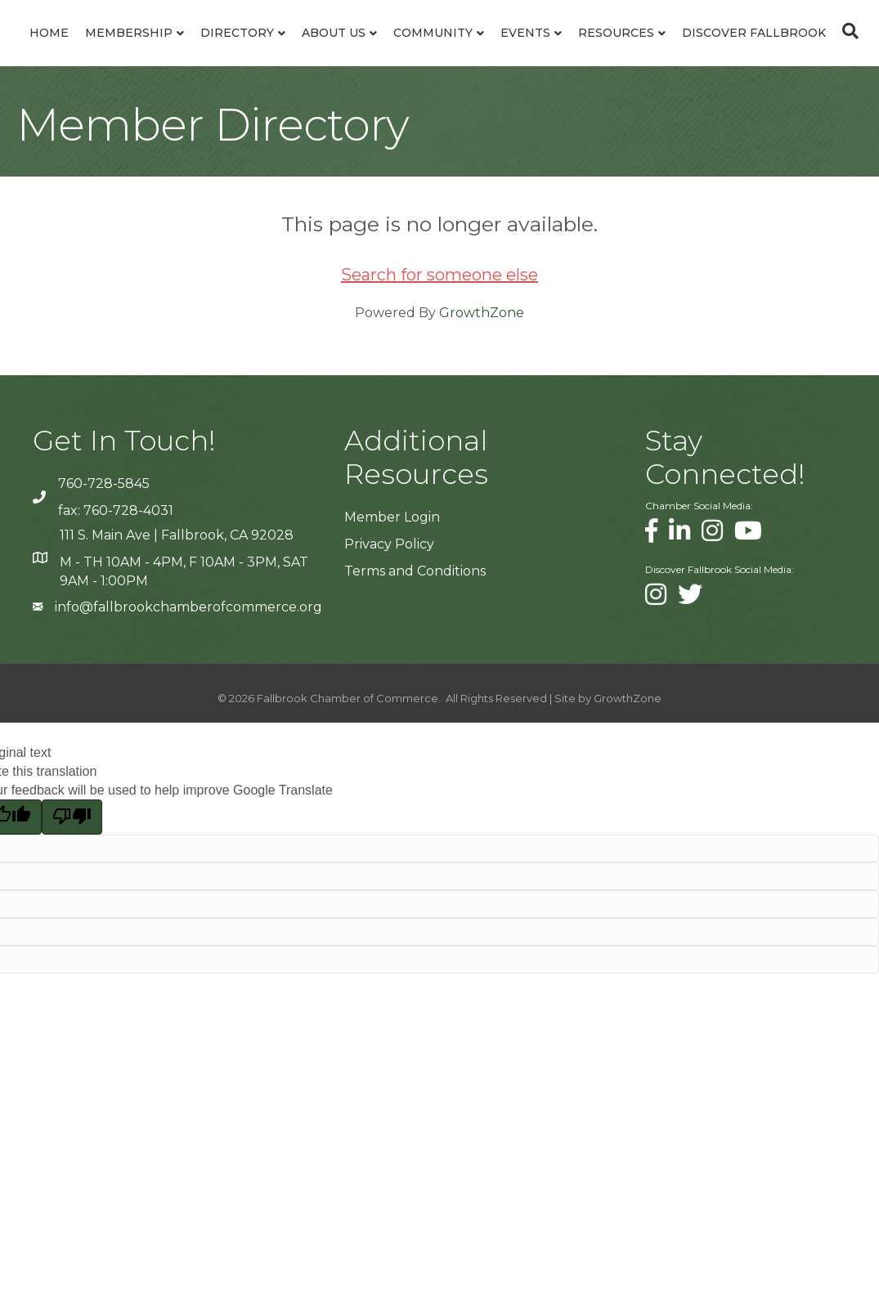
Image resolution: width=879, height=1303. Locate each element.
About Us (375, 52)
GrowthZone (481, 431)
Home (90, 52)
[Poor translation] (72, 935)
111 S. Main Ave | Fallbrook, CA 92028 (177, 653)
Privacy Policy (389, 662)
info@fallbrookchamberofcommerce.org (188, 725)
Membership (170, 52)
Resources (354, 113)
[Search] (440, 153)
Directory (279, 52)
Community (679, 52)
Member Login (392, 635)
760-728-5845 (104, 602)
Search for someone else (439, 393)
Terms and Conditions (415, 689)
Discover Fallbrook (491, 113)
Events (771, 52)
